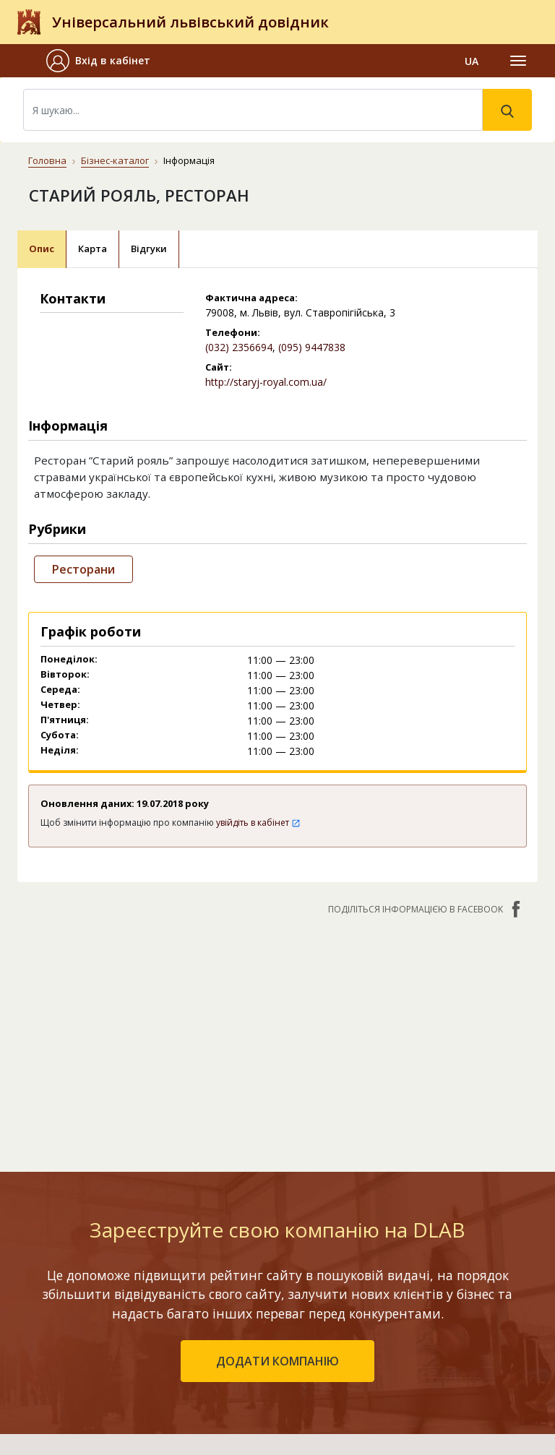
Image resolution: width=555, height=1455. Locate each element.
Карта (92, 248)
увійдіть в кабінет (258, 822)
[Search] (253, 110)
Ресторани (83, 569)
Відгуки (149, 248)
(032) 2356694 (238, 347)
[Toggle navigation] (518, 60)
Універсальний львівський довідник (190, 22)
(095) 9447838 (311, 347)
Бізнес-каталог (115, 160)
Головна (47, 160)
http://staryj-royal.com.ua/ (266, 382)
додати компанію (277, 1361)
